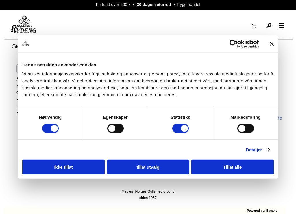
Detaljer (254, 149)
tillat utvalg (147, 167)
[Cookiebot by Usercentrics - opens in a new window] (233, 43)
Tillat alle (232, 167)
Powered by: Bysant (262, 210)
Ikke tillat (63, 167)
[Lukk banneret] (272, 44)
